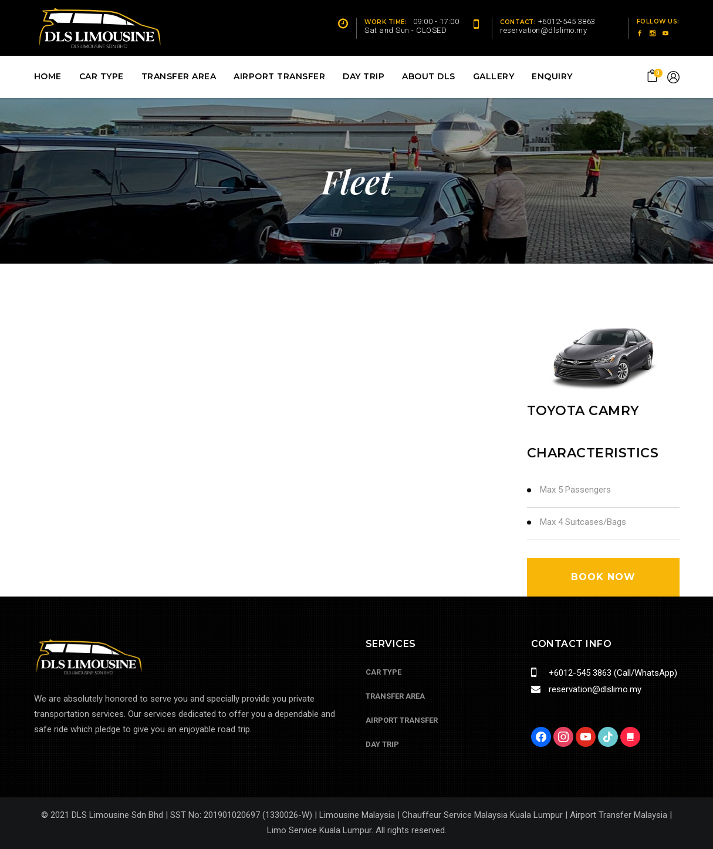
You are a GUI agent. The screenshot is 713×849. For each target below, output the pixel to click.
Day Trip (382, 744)
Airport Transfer (402, 720)
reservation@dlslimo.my (594, 689)
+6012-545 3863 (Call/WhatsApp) (612, 673)
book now (603, 576)
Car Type (383, 672)
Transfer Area (395, 696)
